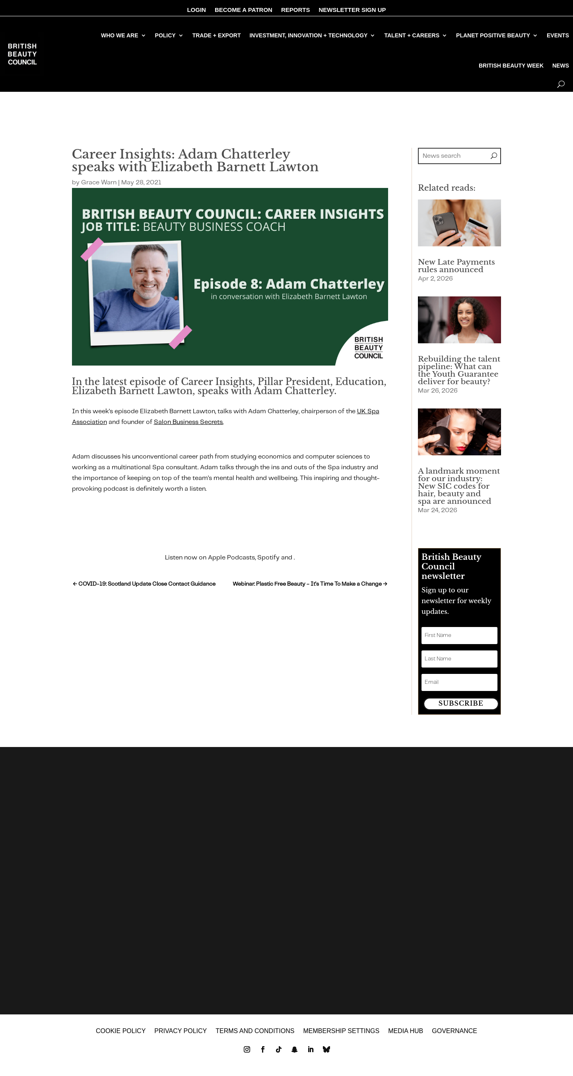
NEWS (560, 65)
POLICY (165, 35)
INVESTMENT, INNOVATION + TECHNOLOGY (308, 35)
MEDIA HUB (405, 1032)
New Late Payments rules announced (456, 265)
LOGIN (196, 10)
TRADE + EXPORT (216, 35)
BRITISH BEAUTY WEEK (511, 65)
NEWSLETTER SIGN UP (352, 10)
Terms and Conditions (255, 1032)
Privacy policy (180, 1032)
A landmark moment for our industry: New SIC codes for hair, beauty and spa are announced (459, 486)
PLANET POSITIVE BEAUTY (493, 35)
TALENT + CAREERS (411, 35)
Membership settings (341, 1032)
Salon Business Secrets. (188, 422)
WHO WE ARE (119, 35)
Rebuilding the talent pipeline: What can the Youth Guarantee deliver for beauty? (459, 370)
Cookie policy (121, 1032)
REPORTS (295, 10)
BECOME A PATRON (243, 10)
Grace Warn (99, 183)
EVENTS (558, 35)
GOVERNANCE (454, 1032)
